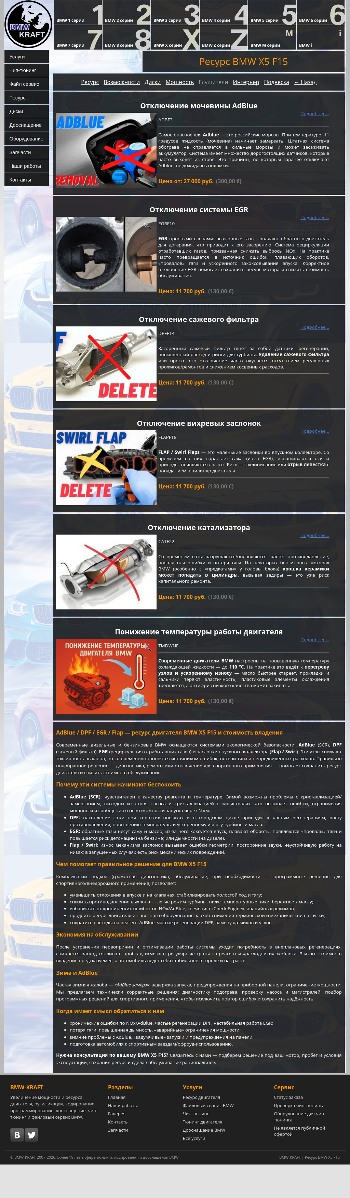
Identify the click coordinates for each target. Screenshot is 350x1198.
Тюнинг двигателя (203, 1155)
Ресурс (16, 97)
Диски (15, 111)
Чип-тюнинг (21, 70)
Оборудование (25, 138)
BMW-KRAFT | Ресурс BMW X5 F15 (309, 1190)
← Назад (305, 82)
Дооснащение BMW (204, 1163)
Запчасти (19, 152)
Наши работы (24, 166)
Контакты (19, 179)
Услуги (16, 56)
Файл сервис (23, 83)
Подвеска (276, 82)
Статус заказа (288, 1131)
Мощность (180, 82)
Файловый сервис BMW (208, 1139)
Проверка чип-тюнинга (299, 1139)
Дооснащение (24, 124)
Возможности (122, 82)
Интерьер (246, 82)
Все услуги (194, 1172)
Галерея (116, 1147)
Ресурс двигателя (201, 1131)
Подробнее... (315, 114)
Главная (117, 1131)
